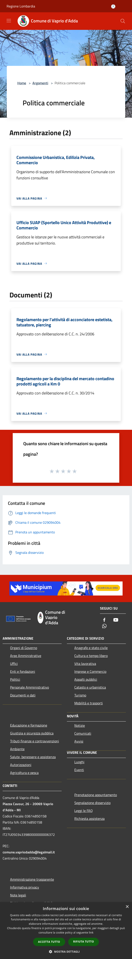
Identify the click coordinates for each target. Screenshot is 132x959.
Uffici (14, 663)
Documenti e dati (23, 695)
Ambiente (17, 749)
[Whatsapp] (104, 626)
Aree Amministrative (25, 655)
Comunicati (82, 733)
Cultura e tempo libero (91, 655)
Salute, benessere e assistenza (33, 756)
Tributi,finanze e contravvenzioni (34, 741)
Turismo (80, 695)
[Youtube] (115, 620)
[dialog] (66, 930)
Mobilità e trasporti (88, 703)
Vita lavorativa (85, 663)
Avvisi (78, 741)
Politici (15, 679)
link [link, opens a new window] (91, 932)
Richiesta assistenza (89, 818)
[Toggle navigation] (8, 20)
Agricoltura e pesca (24, 772)
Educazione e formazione (28, 725)
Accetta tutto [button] (49, 942)
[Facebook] (104, 620)
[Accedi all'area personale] (113, 6)
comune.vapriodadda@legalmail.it (29, 852)
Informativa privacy (24, 887)
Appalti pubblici (85, 679)
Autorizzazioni (20, 764)
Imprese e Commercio (90, 671)
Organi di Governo (23, 647)
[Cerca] (122, 21)
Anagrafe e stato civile (91, 647)
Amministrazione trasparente (32, 879)
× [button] (127, 907)
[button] (66, 951)
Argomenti (40, 83)
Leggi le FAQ (83, 810)
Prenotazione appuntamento (95, 794)
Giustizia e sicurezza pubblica (32, 733)
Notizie (79, 725)
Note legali (18, 895)
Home (21, 83)
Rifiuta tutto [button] (83, 941)
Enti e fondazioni (22, 671)
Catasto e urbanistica (90, 687)
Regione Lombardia (21, 6)
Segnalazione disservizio (92, 802)
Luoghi (79, 762)
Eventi (79, 769)
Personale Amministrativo (29, 687)
